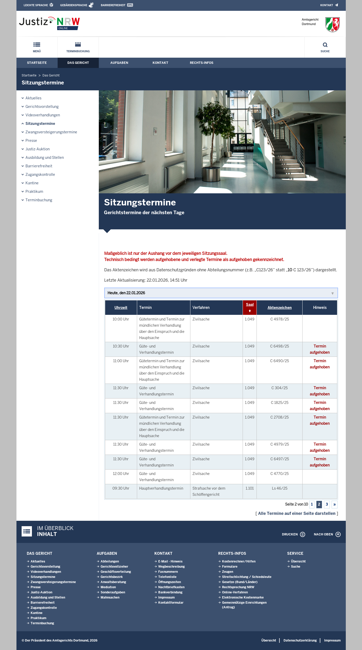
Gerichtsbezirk (112, 577)
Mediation (108, 587)
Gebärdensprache (73, 5)
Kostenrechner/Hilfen (238, 561)
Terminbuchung (78, 51)
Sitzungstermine (40, 123)
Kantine (32, 183)
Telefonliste (167, 577)
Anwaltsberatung (113, 582)
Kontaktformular (170, 603)
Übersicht (298, 561)
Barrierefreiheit (113, 5)
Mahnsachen (110, 597)
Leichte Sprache (36, 5)
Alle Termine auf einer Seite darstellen (296, 513)
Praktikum (34, 191)
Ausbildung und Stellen (44, 157)
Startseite (37, 63)
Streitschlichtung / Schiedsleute (246, 577)
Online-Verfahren (235, 592)
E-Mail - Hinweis (170, 561)
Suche (325, 51)
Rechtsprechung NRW (238, 587)
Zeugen (227, 572)
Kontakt (326, 5)
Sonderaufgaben (113, 592)
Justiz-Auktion (37, 149)
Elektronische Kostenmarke (243, 597)
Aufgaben (119, 63)
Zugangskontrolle (40, 174)
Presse (31, 140)
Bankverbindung (170, 592)
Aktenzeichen (280, 307)
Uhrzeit (120, 307)
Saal (250, 304)
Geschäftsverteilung (116, 572)
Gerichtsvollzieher (114, 567)
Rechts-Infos (201, 63)
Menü (37, 51)
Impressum (166, 597)
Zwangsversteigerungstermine (51, 132)
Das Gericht (78, 63)
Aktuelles (33, 98)
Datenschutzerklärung (300, 640)
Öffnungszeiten (169, 582)
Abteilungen (110, 561)
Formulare (229, 567)
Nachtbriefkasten (171, 587)
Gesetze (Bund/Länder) (240, 582)
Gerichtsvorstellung (42, 106)
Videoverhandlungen (42, 115)
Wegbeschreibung (171, 567)
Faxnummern (168, 572)
